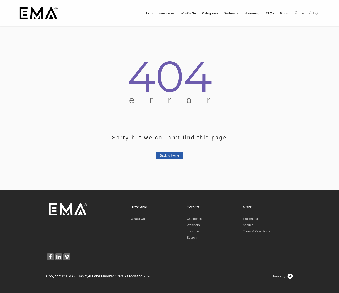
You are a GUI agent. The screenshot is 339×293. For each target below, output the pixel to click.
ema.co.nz (166, 13)
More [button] (284, 13)
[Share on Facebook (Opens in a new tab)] (50, 257)
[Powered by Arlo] (283, 276)
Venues (248, 225)
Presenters (250, 218)
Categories (210, 13)
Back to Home (169, 155)
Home (149, 13)
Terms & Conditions (256, 231)
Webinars (231, 13)
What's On (188, 13)
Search (192, 237)
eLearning (252, 13)
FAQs (270, 13)
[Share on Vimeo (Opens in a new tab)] (66, 257)
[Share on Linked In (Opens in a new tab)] (58, 257)
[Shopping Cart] (303, 13)
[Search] (296, 13)
